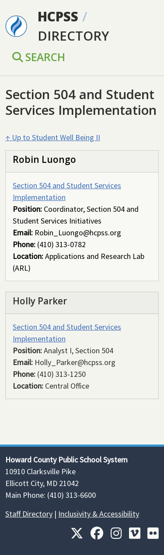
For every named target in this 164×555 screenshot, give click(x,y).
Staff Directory (28, 514)
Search (38, 57)
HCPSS (58, 16)
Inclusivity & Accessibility (98, 514)
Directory (73, 36)
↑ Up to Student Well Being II (52, 137)
